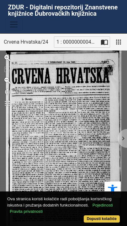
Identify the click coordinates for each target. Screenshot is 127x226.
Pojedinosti (103, 205)
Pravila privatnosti (26, 211)
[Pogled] (118, 42)
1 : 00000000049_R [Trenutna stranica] (77, 42)
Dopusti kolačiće (102, 219)
